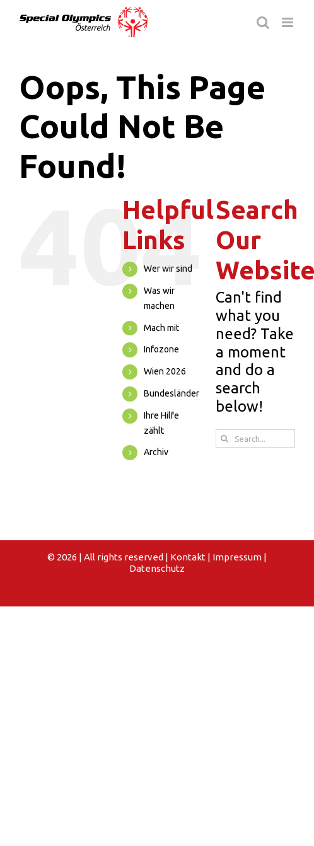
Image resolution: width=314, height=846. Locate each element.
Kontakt (188, 557)
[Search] (225, 438)
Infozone (161, 349)
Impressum (237, 557)
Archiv (156, 452)
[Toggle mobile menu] (288, 22)
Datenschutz (157, 568)
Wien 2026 (165, 371)
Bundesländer (171, 393)
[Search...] (255, 438)
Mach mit (161, 328)
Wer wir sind (168, 269)
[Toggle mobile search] (263, 22)
